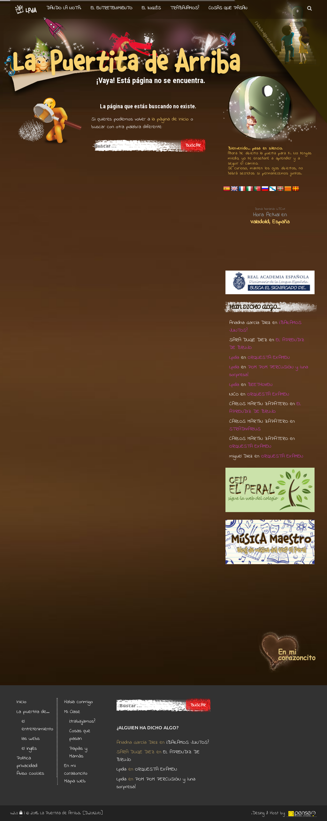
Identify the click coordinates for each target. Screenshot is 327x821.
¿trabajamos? (82, 721)
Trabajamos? (184, 8)
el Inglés (151, 8)
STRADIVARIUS (245, 429)
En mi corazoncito (75, 769)
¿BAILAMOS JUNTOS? (187, 742)
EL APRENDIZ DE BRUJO (265, 407)
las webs (31, 738)
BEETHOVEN (260, 384)
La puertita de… (33, 712)
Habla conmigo (78, 702)
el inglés (29, 748)
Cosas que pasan (228, 8)
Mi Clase (72, 712)
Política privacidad (27, 762)
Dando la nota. (63, 8)
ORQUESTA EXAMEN (269, 357)
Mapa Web (75, 781)
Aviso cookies (30, 773)
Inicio (22, 702)
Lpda (234, 357)
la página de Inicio (169, 119)
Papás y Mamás (78, 752)
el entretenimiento (111, 8)
